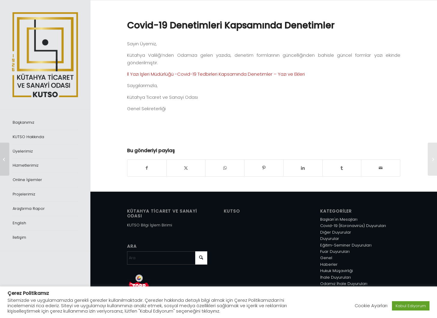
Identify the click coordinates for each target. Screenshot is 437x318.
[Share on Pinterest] (263, 168)
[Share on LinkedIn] (303, 168)
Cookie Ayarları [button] (371, 305)
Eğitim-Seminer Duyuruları (346, 245)
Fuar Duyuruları (335, 251)
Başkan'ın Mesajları (338, 219)
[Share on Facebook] (146, 168)
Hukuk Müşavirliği (336, 271)
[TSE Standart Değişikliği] (4, 159)
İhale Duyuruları (335, 277)
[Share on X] (186, 168)
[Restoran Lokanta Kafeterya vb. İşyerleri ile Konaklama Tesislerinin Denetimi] (432, 159)
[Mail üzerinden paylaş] (380, 168)
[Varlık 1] (45, 54)
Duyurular (329, 238)
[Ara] (167, 258)
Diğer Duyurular (335, 232)
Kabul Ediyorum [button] (411, 306)
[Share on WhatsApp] (224, 168)
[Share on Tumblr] (342, 168)
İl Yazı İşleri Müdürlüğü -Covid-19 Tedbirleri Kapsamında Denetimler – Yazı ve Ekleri (216, 74)
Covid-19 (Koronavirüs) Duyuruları (353, 226)
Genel (326, 258)
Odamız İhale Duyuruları (343, 283)
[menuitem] (45, 123)
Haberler (329, 264)
